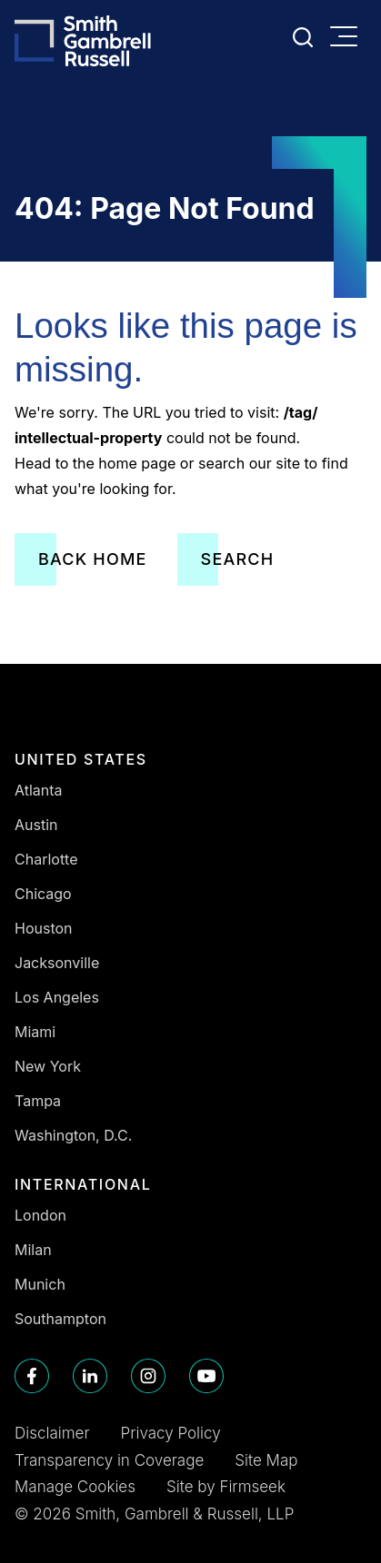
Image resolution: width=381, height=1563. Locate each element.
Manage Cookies (75, 1487)
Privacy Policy (171, 1433)
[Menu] (348, 38)
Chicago (43, 894)
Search (238, 559)
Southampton (60, 1319)
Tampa (38, 1101)
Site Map (266, 1460)
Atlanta (39, 790)
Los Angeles (57, 997)
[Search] (303, 37)
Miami (35, 1032)
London (40, 1215)
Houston (44, 928)
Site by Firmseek (226, 1487)
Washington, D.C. (73, 1135)
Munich (40, 1284)
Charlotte (46, 859)
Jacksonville (57, 963)
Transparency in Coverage (109, 1460)
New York (48, 1066)
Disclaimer (52, 1433)
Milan (33, 1250)
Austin (36, 825)
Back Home (92, 559)
